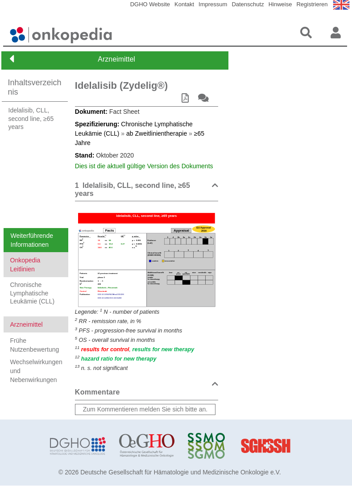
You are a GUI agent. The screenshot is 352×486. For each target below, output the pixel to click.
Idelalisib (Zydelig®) (121, 85)
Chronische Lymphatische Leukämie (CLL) (32, 292)
